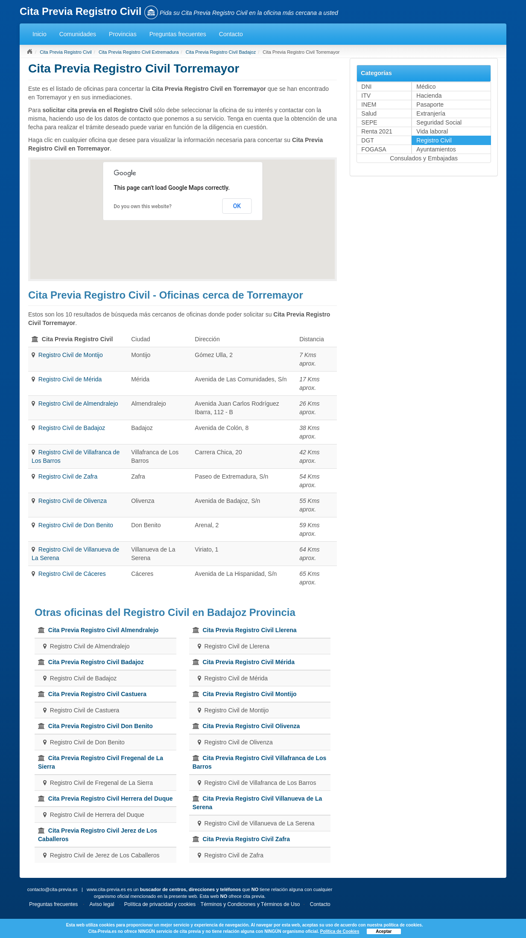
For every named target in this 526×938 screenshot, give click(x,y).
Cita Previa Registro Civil (66, 52)
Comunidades (77, 34)
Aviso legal (102, 904)
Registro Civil (433, 140)
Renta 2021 (376, 131)
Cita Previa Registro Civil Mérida (248, 662)
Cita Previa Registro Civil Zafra (246, 839)
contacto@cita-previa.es (52, 889)
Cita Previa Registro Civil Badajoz (221, 52)
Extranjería (430, 113)
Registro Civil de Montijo (70, 354)
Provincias (123, 34)
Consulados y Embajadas (424, 158)
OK (237, 206)
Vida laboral (432, 131)
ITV (366, 95)
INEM (368, 104)
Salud (369, 113)
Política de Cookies (339, 931)
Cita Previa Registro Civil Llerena (249, 630)
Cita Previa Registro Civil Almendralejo (103, 630)
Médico (425, 86)
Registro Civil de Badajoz (71, 427)
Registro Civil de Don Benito (75, 525)
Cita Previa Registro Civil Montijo (249, 694)
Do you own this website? (143, 206)
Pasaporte (430, 104)
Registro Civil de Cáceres (72, 573)
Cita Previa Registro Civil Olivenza (251, 726)
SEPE (369, 122)
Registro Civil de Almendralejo (78, 403)
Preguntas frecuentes (177, 34)
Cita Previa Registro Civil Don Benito (100, 726)
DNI (366, 86)
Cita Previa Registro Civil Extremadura (139, 52)
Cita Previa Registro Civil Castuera (97, 694)
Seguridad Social (439, 122)
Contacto (231, 34)
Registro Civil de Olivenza (72, 500)
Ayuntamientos (436, 149)
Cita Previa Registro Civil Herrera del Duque (110, 798)
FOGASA (373, 149)
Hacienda (428, 95)
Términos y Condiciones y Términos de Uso (250, 904)
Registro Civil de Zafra (68, 476)
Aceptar (384, 931)
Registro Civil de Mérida (70, 379)
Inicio (39, 34)
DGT (367, 140)
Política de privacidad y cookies (160, 904)
